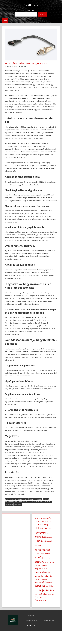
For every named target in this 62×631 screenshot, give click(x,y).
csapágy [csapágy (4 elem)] (37, 521)
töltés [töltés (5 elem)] (45, 594)
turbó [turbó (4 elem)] (40, 594)
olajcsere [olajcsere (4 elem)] (38, 579)
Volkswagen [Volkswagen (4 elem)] (39, 597)
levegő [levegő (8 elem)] (49, 568)
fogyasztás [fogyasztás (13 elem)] (40, 533)
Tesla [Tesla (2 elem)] (36, 594)
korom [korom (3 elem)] (47, 562)
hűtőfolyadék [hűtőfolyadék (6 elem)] (46, 541)
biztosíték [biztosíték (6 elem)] (47, 518)
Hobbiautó (31, 4)
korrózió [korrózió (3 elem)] (52, 562)
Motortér (24, 66)
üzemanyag (17, 504)
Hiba (26, 499)
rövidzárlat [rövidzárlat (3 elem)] (49, 582)
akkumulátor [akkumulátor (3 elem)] (38, 518)
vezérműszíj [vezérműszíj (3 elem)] (51, 594)
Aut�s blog (31, 625)
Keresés (31, 10)
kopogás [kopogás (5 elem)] (49, 558)
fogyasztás (20, 499)
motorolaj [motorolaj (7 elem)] (39, 576)
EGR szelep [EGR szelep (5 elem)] (44, 524)
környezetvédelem (11, 502)
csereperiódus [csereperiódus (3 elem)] (45, 521)
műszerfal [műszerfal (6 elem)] (48, 576)
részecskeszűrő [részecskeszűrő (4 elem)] (40, 582)
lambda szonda (23, 502)
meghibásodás (38, 502)
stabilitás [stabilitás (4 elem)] (49, 586)
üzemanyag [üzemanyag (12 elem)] (41, 600)
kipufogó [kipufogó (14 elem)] (40, 557)
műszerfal (48, 502)
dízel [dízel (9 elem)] (37, 524)
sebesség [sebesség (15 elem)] (40, 585)
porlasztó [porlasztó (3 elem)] (44, 579)
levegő (31, 502)
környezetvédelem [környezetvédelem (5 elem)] (41, 565)
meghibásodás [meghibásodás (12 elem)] (42, 572)
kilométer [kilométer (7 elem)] (45, 553)
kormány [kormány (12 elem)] (39, 561)
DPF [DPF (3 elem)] (51, 521)
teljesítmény (9, 504)
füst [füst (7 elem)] (44, 536)
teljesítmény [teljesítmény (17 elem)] (46, 590)
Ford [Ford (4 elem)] (48, 533)
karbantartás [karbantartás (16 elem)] (42, 549)
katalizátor (38, 499)
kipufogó (46, 499)
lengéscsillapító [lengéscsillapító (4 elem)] (40, 569)
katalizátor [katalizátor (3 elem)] (38, 554)
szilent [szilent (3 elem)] (36, 591)
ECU (6, 499)
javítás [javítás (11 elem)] (38, 545)
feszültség (12, 499)
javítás (31, 499)
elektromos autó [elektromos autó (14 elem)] (44, 528)
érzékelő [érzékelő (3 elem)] (46, 597)
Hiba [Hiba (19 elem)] (37, 541)
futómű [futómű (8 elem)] (38, 536)
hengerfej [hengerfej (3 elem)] (49, 537)
